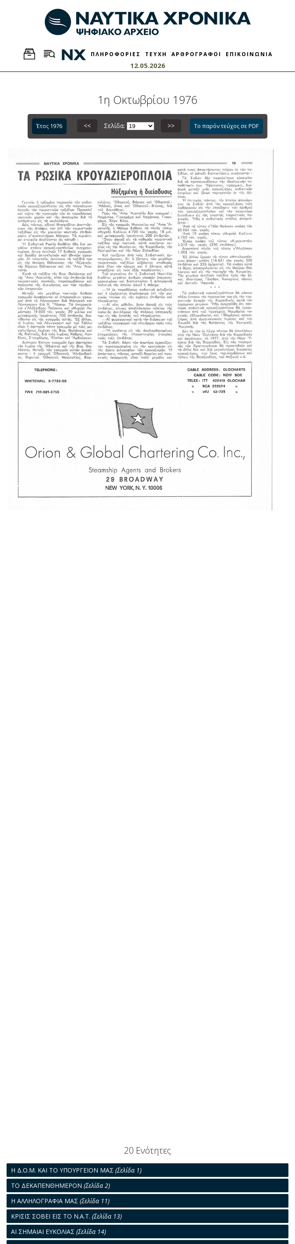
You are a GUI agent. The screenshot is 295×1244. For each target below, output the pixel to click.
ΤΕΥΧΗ (156, 54)
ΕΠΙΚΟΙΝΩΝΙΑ (249, 54)
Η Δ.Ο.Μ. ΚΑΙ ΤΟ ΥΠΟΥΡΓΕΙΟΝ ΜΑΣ (76, 1170)
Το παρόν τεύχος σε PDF (226, 126)
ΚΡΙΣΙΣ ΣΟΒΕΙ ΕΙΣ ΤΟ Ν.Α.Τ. (66, 1216)
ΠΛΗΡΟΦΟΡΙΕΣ (116, 54)
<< (87, 125)
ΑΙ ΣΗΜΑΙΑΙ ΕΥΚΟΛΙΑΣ (58, 1231)
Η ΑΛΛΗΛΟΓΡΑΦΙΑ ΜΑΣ (60, 1201)
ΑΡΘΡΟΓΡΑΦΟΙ (196, 54)
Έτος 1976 (49, 126)
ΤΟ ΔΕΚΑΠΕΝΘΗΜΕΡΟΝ (60, 1185)
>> (170, 125)
